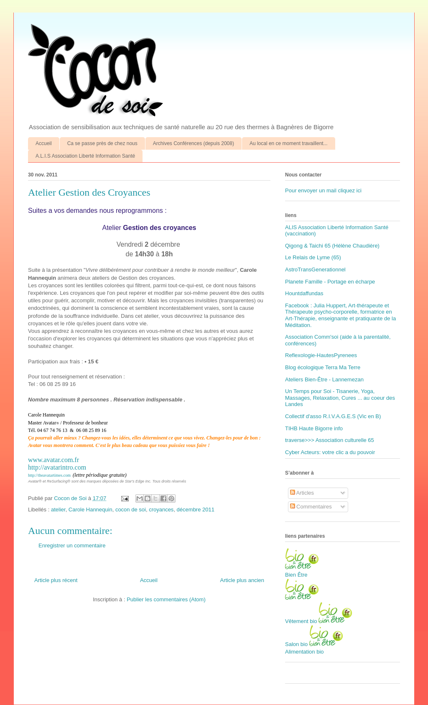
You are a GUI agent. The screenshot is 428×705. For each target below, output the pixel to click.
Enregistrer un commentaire (71, 545)
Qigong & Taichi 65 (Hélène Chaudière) (332, 246)
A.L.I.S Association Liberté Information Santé (85, 156)
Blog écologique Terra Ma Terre (322, 367)
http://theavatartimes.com (49, 475)
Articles (302, 493)
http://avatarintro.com (57, 467)
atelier (58, 509)
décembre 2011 (195, 509)
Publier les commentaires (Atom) (166, 599)
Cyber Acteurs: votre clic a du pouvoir (330, 452)
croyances (161, 509)
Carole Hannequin (90, 509)
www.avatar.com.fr (53, 459)
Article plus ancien (242, 580)
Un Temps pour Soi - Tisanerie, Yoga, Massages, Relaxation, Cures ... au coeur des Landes (340, 397)
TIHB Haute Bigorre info (314, 428)
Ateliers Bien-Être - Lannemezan (324, 379)
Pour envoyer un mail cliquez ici (323, 190)
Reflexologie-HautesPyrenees (321, 355)
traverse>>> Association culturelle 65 (329, 440)
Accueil (44, 143)
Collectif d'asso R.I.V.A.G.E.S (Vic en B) (333, 416)
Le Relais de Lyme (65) (313, 257)
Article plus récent (55, 580)
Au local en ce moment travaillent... (289, 143)
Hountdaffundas (304, 293)
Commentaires (311, 506)
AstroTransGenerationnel (315, 269)
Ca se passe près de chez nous (102, 143)
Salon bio (296, 644)
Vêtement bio (301, 621)
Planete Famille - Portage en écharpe (330, 281)
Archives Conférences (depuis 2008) (193, 143)
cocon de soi (130, 509)
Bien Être (296, 575)
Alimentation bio (304, 652)
